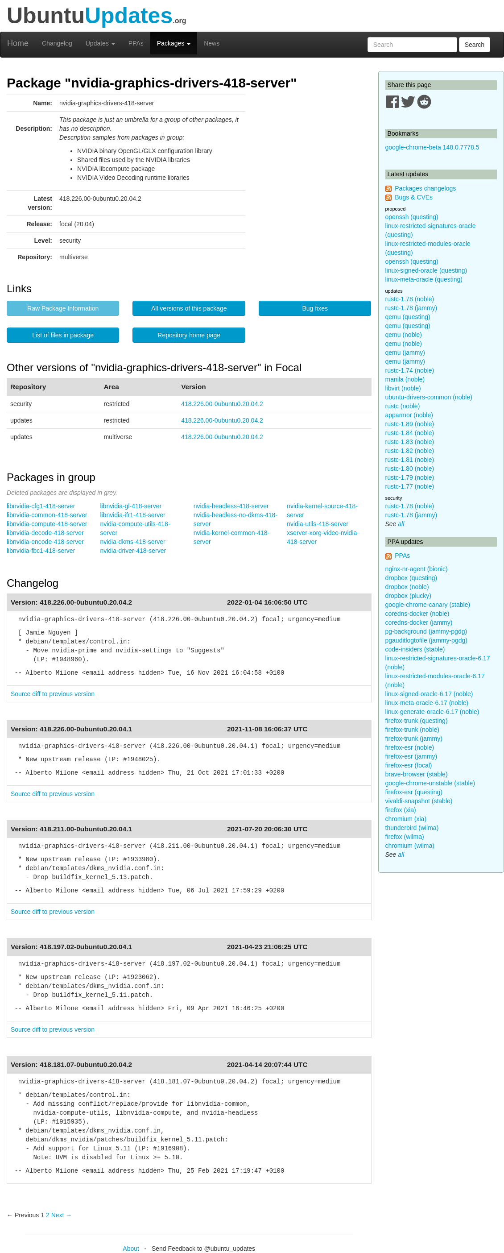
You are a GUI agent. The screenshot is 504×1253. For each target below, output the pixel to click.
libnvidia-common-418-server (47, 515)
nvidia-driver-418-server (133, 550)
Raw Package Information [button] (63, 308)
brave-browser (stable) (416, 774)
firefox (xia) (400, 809)
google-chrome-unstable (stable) (430, 783)
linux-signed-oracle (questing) (426, 270)
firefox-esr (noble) (409, 747)
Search (474, 44)
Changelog (57, 43)
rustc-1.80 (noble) (409, 468)
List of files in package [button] (63, 335)
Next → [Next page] (61, 1215)
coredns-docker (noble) (417, 613)
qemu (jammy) (405, 352)
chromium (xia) (406, 818)
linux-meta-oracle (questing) (424, 279)
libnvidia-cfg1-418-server (41, 506)
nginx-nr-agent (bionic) (416, 569)
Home (18, 43)
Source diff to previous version (53, 693)
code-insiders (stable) (415, 649)
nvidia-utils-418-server (317, 523)
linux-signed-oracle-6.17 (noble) (429, 693)
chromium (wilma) (409, 845)
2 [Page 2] (48, 1215)
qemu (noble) (403, 334)
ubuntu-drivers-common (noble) (428, 397)
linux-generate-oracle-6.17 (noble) (432, 711)
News (211, 43)
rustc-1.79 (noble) (409, 477)
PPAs (136, 43)
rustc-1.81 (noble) (409, 459)
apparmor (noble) (409, 415)
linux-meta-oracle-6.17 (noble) (427, 702)
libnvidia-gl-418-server (130, 506)
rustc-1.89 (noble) (409, 423)
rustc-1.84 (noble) (409, 432)
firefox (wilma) (404, 836)
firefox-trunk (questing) (416, 720)
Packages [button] (173, 43)
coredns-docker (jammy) (419, 622)
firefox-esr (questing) (413, 792)
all (401, 523)
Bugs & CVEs (414, 197)
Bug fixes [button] (315, 308)
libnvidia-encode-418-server (45, 541)
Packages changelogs (425, 188)
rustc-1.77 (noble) (409, 486)
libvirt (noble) (403, 388)
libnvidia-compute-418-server (47, 523)
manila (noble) (405, 379)
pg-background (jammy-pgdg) (426, 631)
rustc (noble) (402, 406)
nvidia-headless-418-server (231, 506)
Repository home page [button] (188, 335)
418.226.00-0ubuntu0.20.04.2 (222, 403)
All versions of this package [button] (189, 308)
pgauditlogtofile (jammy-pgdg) (426, 640)
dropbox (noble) (407, 586)
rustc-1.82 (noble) (409, 450)
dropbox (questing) (411, 577)
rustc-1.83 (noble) (409, 441)
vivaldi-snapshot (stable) (419, 801)
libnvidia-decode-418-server (45, 532)
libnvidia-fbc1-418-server (41, 550)
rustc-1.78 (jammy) (411, 307)
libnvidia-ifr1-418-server (132, 515)
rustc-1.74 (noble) (409, 370)
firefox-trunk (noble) (412, 729)
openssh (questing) (411, 216)
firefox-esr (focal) (408, 765)
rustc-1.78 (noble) (409, 299)
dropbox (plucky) (408, 595)
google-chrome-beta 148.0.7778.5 (432, 147)
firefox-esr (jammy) (411, 756)
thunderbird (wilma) (412, 827)
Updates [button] (100, 43)
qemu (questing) (407, 316)
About (131, 1248)
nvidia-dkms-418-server (132, 541)
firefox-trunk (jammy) (413, 738)
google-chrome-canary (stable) (428, 604)
